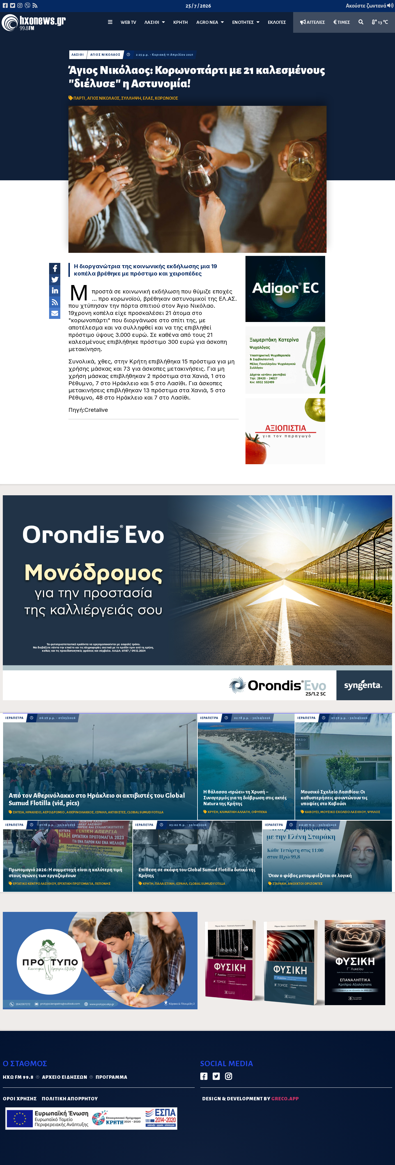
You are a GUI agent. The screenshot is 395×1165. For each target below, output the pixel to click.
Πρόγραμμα (111, 1077)
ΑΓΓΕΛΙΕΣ (312, 22)
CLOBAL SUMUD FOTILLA (145, 812)
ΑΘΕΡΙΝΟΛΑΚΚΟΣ (80, 812)
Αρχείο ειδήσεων (64, 1077)
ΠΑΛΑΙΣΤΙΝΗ (164, 884)
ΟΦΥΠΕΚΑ (259, 812)
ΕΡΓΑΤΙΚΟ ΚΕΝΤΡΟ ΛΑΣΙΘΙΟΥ (34, 884)
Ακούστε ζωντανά (370, 6)
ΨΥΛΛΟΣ (373, 812)
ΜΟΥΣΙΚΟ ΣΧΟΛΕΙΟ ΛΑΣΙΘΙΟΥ (343, 812)
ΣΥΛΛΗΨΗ (131, 98)
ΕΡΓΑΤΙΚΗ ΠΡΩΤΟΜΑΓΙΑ (75, 884)
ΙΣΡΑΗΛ (101, 812)
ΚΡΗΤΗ (180, 22)
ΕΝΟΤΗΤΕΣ (245, 22)
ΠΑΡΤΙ (80, 98)
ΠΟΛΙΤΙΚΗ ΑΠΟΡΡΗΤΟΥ (70, 1098)
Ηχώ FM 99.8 (18, 1077)
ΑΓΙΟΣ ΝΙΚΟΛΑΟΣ (105, 54)
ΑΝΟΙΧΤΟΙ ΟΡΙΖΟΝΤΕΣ (305, 884)
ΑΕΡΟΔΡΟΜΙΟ (54, 812)
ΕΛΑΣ (148, 98)
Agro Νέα (210, 22)
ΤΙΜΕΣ (342, 22)
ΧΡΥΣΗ (213, 812)
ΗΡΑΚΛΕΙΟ (33, 812)
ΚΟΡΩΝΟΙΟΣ (166, 98)
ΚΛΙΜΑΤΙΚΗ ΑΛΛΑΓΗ (235, 812)
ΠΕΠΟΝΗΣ (103, 884)
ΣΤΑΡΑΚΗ (279, 884)
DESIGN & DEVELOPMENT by (250, 1098)
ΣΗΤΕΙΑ (18, 812)
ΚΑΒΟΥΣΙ (312, 812)
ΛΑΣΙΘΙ (78, 54)
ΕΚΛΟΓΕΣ (277, 22)
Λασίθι (154, 22)
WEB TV (128, 22)
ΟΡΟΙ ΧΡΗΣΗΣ (20, 1098)
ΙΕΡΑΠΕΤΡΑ (14, 718)
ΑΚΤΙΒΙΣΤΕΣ (117, 812)
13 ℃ (380, 22)
